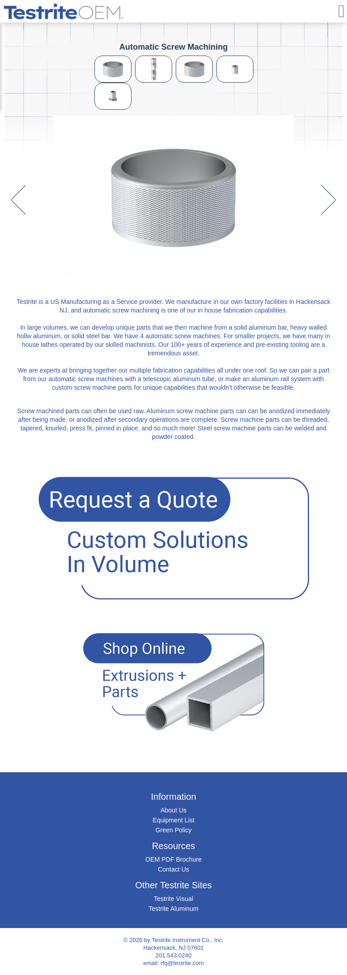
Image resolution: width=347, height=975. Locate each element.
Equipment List (174, 820)
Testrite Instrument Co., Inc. (188, 940)
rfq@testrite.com (182, 963)
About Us (173, 810)
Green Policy (173, 830)
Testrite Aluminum (173, 908)
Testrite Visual (173, 898)
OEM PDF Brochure (173, 859)
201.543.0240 (173, 955)
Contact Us (173, 869)
